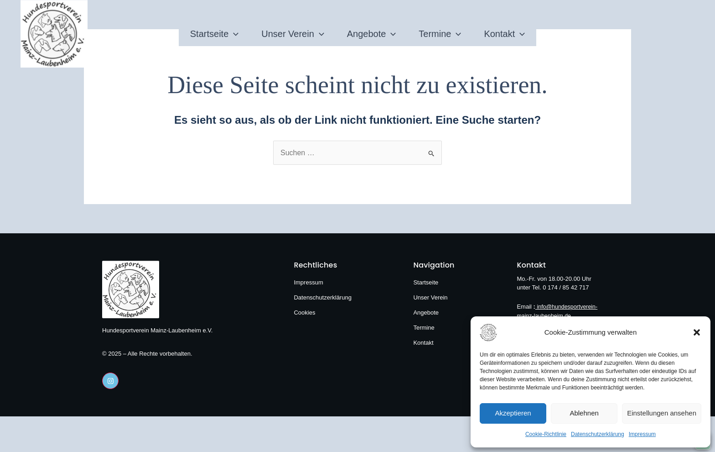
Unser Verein (269, 33)
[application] (188, 33)
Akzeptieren (513, 413)
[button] (696, 332)
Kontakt (550, 33)
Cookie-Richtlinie (545, 434)
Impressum (642, 434)
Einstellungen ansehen (661, 413)
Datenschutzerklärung (597, 434)
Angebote (371, 33)
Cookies (304, 312)
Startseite (169, 33)
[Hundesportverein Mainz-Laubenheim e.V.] (502, 332)
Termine (462, 33)
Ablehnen (584, 413)
